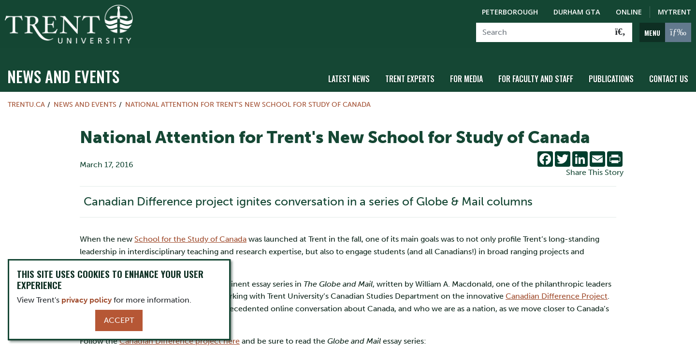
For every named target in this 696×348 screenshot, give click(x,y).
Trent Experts (410, 74)
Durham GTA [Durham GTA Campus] (576, 11)
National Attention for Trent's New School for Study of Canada (248, 99)
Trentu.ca (26, 99)
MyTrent (674, 11)
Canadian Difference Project (557, 291)
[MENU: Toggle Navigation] (665, 32)
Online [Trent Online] (629, 11)
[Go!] (620, 32)
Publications (611, 74)
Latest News (349, 74)
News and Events (63, 71)
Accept (119, 320)
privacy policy (86, 299)
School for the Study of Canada (190, 234)
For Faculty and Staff (535, 74)
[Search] (542, 32)
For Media (466, 74)
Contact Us (668, 74)
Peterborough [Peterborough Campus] (510, 11)
